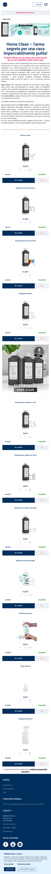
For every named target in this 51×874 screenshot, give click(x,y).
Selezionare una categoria (25, 12)
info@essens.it (8, 831)
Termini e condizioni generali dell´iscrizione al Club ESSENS (23, 804)
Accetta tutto (10, 869)
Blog (4, 792)
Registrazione (7, 785)
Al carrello (18, 180)
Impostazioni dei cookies (26, 869)
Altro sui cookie (8, 864)
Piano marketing (8, 789)
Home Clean (6, 19)
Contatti (7, 811)
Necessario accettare (24, 864)
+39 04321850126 (9, 824)
